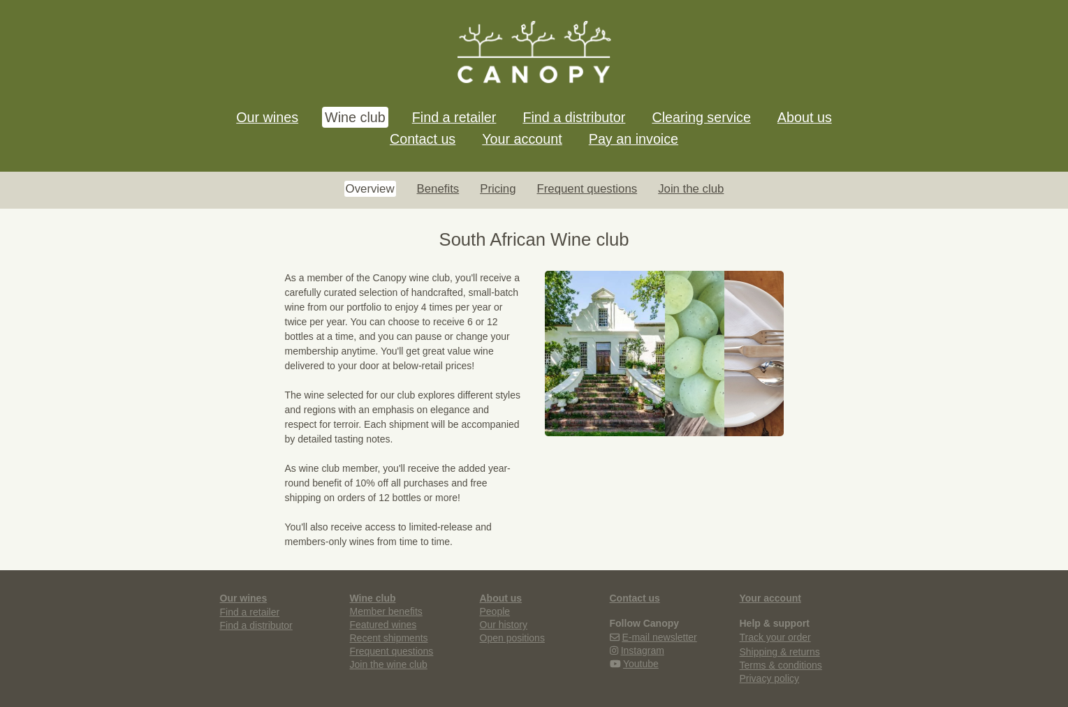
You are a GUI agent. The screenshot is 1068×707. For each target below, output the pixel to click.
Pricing (497, 188)
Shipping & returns (780, 651)
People (495, 611)
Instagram (642, 650)
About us (804, 117)
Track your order (775, 637)
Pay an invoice (633, 139)
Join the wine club (388, 664)
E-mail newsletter (659, 637)
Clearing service (701, 117)
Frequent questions (586, 188)
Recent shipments (389, 637)
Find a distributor (573, 117)
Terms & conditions (781, 665)
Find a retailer (454, 117)
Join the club (691, 188)
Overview (370, 188)
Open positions (512, 637)
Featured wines (383, 624)
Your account (522, 139)
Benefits (438, 188)
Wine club (355, 117)
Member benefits (386, 611)
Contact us (422, 139)
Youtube (641, 663)
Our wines (267, 117)
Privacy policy (770, 678)
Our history (503, 624)
